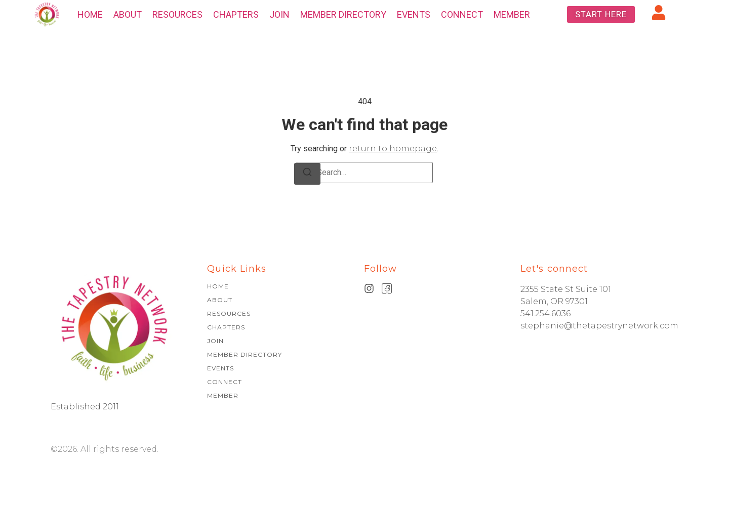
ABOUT (127, 14)
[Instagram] (369, 288)
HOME (90, 14)
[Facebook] (387, 288)
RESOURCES (177, 14)
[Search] (307, 174)
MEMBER (512, 14)
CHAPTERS (236, 14)
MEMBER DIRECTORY (343, 14)
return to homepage (393, 148)
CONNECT (462, 14)
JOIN (279, 14)
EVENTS (413, 14)
